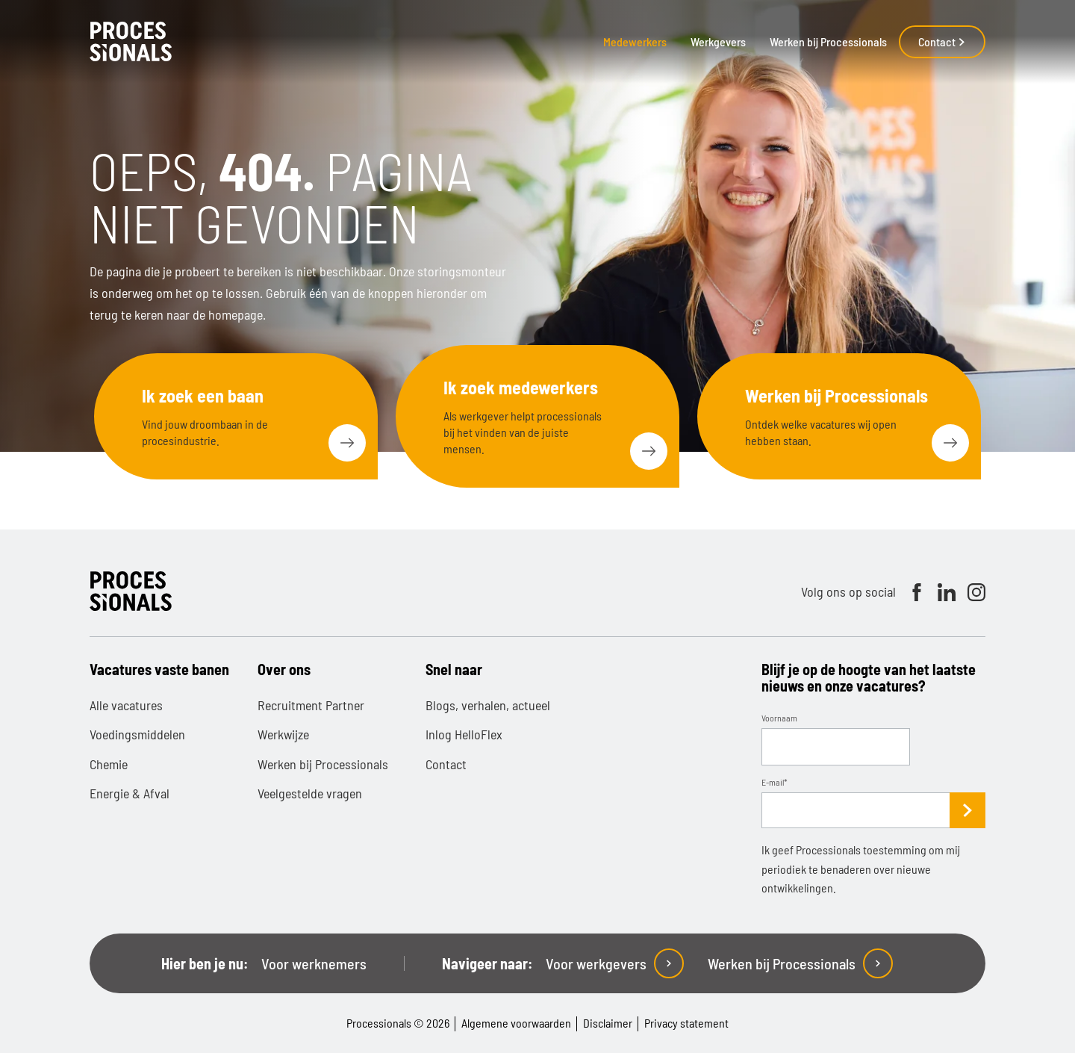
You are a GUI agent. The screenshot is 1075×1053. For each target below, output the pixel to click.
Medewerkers (635, 41)
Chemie (109, 764)
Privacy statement (686, 1023)
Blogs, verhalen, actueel (488, 705)
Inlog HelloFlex (464, 734)
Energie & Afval (129, 793)
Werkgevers (718, 41)
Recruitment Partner (311, 705)
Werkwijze (283, 734)
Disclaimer (607, 1023)
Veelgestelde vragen (310, 793)
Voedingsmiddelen (137, 734)
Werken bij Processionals (828, 41)
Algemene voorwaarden (516, 1023)
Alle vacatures (126, 705)
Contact (942, 41)
